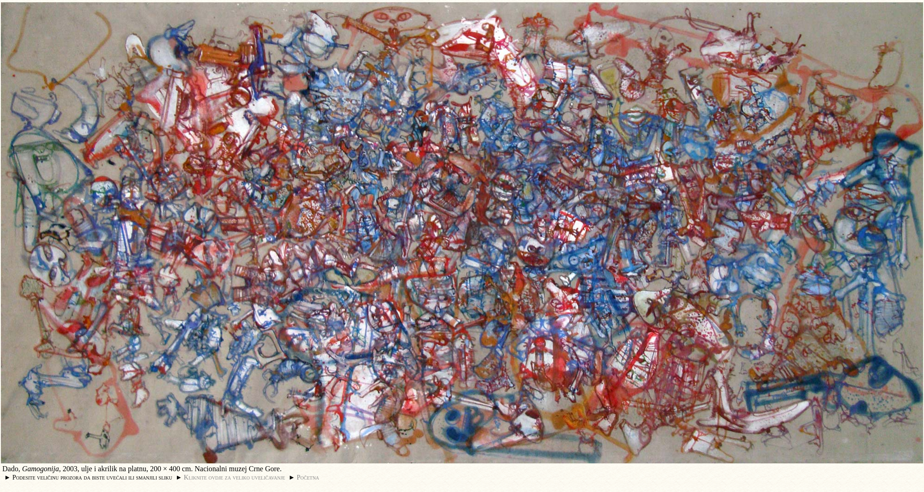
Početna (308, 477)
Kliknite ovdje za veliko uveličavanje (234, 477)
